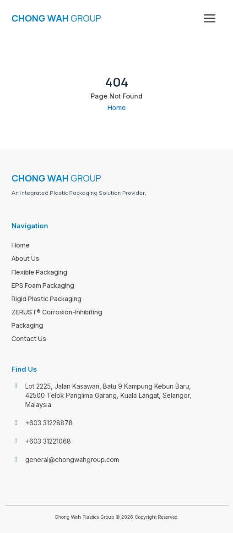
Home (117, 107)
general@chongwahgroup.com (72, 459)
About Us (25, 258)
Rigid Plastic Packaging (46, 298)
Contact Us (28, 338)
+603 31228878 (49, 423)
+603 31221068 (48, 441)
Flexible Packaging (39, 272)
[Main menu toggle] (210, 18)
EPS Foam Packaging (42, 285)
